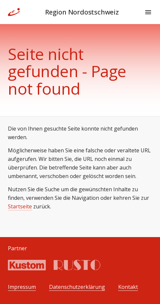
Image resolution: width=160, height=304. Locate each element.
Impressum (22, 287)
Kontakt (128, 287)
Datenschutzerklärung (77, 287)
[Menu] (148, 12)
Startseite (20, 206)
